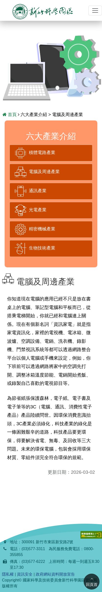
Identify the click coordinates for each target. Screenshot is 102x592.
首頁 (9, 114)
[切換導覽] (95, 10)
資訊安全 (25, 574)
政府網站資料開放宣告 (55, 574)
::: (2, 10)
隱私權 (8, 574)
